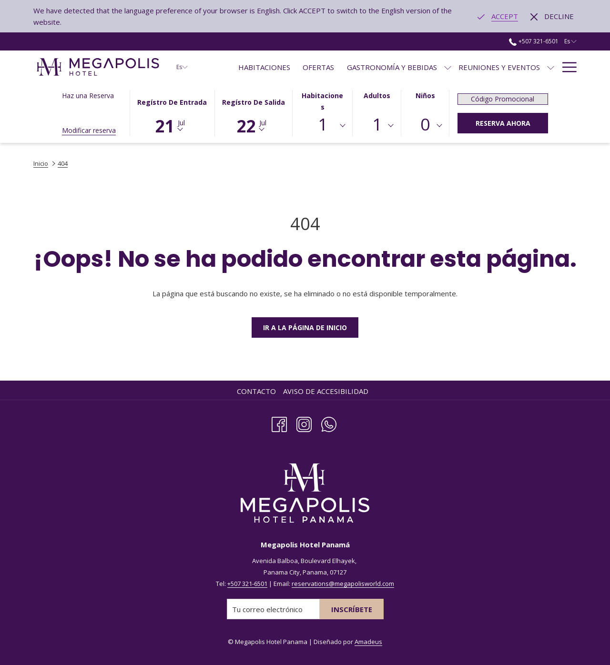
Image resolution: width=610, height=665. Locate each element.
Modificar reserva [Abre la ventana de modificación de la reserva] (89, 130)
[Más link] (566, 66)
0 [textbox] (425, 124)
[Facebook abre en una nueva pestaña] (279, 423)
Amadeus (368, 641)
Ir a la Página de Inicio (305, 327)
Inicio (40, 163)
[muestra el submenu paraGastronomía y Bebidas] (447, 66)
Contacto (256, 391)
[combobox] (323, 126)
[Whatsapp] (328, 423)
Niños (425, 95)
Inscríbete (351, 609)
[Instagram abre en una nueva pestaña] (304, 423)
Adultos (377, 95)
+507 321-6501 (247, 583)
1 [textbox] (322, 124)
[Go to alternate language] (498, 16)
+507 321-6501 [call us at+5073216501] (533, 41)
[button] (172, 112)
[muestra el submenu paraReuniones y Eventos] (550, 66)
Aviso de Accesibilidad (325, 391)
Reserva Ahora (503, 123)
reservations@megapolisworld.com (343, 583)
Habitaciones (322, 101)
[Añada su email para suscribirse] (273, 609)
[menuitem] (264, 66)
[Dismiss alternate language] (552, 16)
